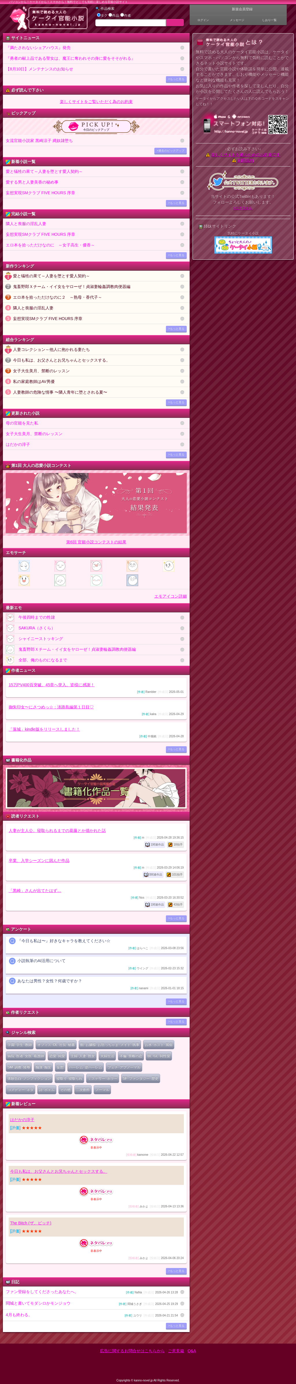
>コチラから (243, 208)
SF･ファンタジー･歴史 (140, 1078)
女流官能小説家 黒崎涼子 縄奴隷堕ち (39, 140)
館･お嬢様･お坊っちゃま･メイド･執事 (109, 1045)
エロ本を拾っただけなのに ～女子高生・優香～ (50, 245)
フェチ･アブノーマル (124, 1067)
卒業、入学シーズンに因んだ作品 (39, 860)
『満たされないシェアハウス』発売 (38, 47)
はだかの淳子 (18, 444)
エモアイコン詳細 (170, 596)
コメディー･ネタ (21, 1090)
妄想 (60, 1067)
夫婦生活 (107, 1056)
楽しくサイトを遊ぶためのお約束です (245, 154)
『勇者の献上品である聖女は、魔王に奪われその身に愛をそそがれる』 (70, 58)
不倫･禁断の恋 (131, 1056)
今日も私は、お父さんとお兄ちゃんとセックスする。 (61, 360)
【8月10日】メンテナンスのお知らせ (39, 69)
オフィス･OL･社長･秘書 (56, 1045)
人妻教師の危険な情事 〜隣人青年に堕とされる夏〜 (60, 392)
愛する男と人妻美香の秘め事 (32, 182)
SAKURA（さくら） (30, 628)
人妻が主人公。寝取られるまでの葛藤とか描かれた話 (57, 830)
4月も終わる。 (92, 1315)
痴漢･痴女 (43, 1067)
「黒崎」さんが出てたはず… (35, 890)
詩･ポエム (47, 1090)
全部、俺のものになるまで (36, 660)
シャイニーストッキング (34, 639)
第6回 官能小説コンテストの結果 (96, 542)
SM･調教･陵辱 (19, 1067)
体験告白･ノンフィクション (29, 1078)
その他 (65, 1090)
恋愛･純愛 (57, 1056)
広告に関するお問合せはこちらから (132, 1351)
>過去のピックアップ (170, 150)
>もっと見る (176, 79)
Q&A (192, 1351)
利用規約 (246, 160)
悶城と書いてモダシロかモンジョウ (92, 1303)
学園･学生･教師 (20, 1045)
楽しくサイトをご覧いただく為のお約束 (96, 101)
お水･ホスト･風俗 (159, 1045)
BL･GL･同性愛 (158, 1056)
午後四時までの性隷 (30, 617)
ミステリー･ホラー (102, 1078)
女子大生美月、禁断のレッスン (41, 371)
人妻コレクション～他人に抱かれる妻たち (51, 349)
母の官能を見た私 (22, 423)
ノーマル (102, 1090)
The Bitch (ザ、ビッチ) (30, 1223)
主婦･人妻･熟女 (83, 1056)
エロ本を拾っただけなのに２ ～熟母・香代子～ (57, 297)
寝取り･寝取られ (69, 1078)
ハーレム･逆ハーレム (85, 1067)
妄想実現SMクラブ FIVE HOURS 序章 (40, 192)
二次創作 (83, 1090)
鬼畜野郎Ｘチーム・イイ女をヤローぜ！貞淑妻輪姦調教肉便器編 (71, 286)
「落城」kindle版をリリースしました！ (44, 729)
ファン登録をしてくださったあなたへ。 (92, 1292)
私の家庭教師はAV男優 (34, 381)
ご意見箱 (176, 1351)
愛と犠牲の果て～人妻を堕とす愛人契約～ (44, 171)
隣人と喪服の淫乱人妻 (26, 223)
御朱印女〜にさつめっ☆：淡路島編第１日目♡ (51, 707)
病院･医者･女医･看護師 (26, 1056)
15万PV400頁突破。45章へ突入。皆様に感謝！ (52, 684)
